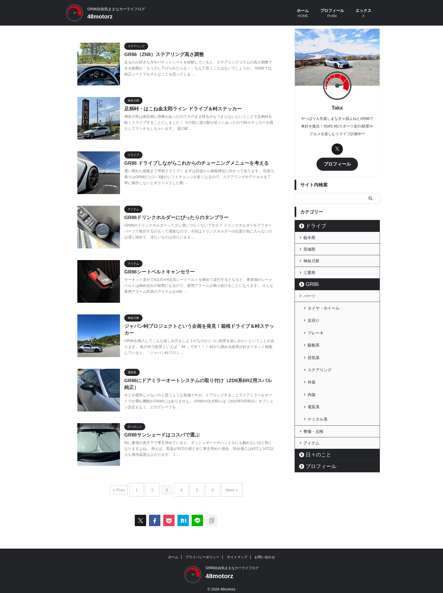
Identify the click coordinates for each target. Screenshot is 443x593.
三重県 (309, 271)
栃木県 (309, 236)
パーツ (309, 295)
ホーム (303, 13)
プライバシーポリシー (202, 553)
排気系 (314, 343)
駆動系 (314, 334)
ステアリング (320, 352)
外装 (312, 361)
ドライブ (312, 225)
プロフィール (332, 13)
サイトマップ (237, 553)
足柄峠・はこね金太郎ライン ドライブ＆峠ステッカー (179, 109)
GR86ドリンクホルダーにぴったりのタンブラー (173, 217)
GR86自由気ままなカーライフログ (232, 564)
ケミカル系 (318, 388)
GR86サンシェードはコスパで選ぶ (159, 435)
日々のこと (314, 423)
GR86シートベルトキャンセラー (157, 272)
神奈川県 (311, 260)
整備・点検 (313, 400)
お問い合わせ (264, 553)
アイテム (311, 412)
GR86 (310, 283)
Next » (225, 487)
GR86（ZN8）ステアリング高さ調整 (161, 54)
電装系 (314, 379)
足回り (314, 316)
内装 (312, 370)
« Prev (127, 487)
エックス (363, 13)
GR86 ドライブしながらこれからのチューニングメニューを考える (192, 163)
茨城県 (309, 248)
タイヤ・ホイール (324, 306)
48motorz (100, 16)
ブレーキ (316, 325)
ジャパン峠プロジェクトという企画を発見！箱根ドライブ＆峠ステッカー (199, 326)
